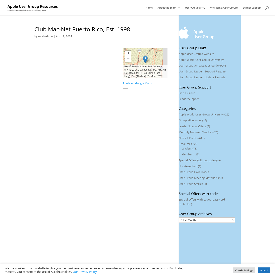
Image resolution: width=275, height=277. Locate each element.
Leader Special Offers (192, 126)
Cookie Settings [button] (244, 270)
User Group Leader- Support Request (202, 71)
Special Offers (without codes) (198, 160)
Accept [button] (264, 270)
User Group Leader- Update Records (202, 77)
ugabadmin (45, 36)
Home (149, 7)
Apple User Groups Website (196, 54)
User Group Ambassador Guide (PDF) (202, 65)
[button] (145, 59)
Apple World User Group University (201, 60)
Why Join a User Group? (224, 7)
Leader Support (252, 7)
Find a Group (187, 93)
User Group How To (191, 172)
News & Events (188, 138)
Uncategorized (188, 166)
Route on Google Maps (137, 83)
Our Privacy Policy (85, 272)
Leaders (187, 148)
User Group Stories (191, 184)
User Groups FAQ (195, 7)
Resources (185, 144)
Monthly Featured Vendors (196, 132)
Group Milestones (190, 120)
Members (188, 154)
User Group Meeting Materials (198, 178)
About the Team (167, 7)
